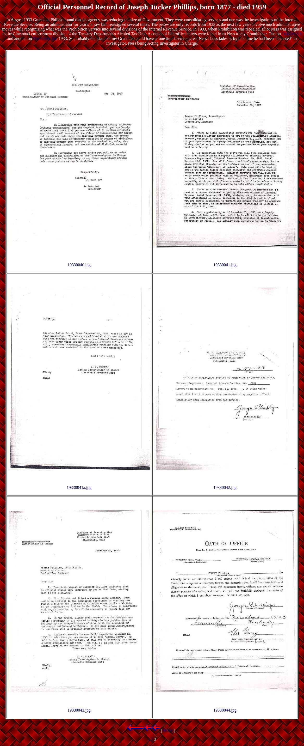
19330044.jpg (224, 710)
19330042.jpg (224, 487)
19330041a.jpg (79, 487)
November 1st (45, 38)
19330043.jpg (78, 710)
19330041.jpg (224, 265)
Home (168, 730)
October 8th (292, 34)
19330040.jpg (78, 265)
